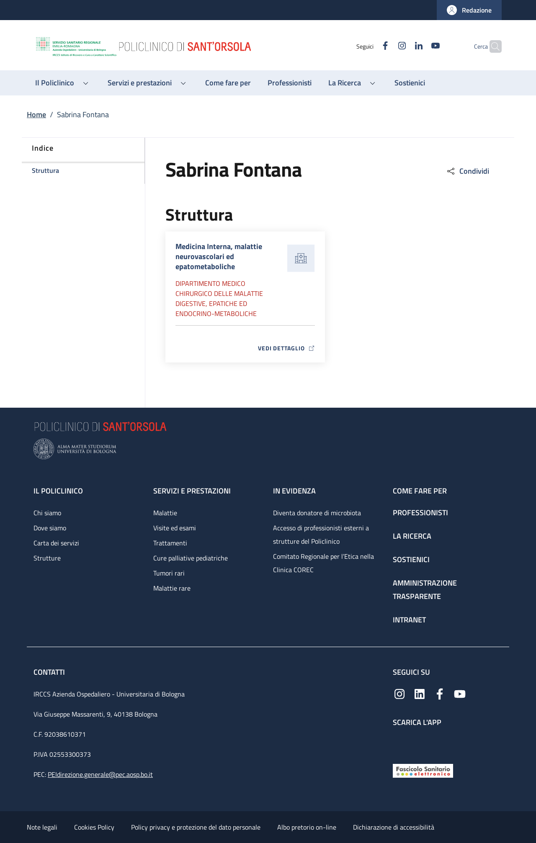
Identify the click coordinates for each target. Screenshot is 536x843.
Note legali (42, 827)
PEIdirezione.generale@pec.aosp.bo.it (100, 774)
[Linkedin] (402, 46)
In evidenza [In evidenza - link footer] (294, 490)
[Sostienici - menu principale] (409, 82)
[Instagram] (385, 46)
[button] (469, 10)
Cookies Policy (94, 827)
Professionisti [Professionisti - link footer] (420, 512)
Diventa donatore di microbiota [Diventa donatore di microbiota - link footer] (317, 513)
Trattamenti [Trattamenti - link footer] (170, 543)
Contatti (50, 672)
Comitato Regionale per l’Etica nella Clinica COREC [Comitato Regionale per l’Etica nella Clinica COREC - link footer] (323, 563)
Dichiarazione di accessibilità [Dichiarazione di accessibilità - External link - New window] (393, 827)
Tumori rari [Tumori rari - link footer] (169, 573)
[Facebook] (369, 46)
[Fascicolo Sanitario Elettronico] (423, 770)
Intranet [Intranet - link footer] (409, 619)
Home (36, 114)
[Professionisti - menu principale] (289, 82)
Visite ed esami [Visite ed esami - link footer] (174, 528)
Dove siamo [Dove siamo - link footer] (50, 528)
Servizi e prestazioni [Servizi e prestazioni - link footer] (192, 490)
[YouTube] (419, 46)
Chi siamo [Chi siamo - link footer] (47, 513)
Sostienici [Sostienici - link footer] (411, 559)
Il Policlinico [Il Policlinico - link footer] (58, 490)
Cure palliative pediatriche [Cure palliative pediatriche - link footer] (190, 558)
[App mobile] (399, 743)
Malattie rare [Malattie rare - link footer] (172, 588)
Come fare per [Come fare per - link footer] (420, 490)
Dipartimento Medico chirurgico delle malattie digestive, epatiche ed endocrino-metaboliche (219, 298)
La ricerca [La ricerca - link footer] (412, 536)
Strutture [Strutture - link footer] (47, 558)
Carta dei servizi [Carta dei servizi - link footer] (56, 543)
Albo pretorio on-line (306, 827)
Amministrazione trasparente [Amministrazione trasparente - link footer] (425, 589)
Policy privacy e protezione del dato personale (195, 827)
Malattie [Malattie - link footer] (165, 513)
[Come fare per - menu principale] (228, 82)
